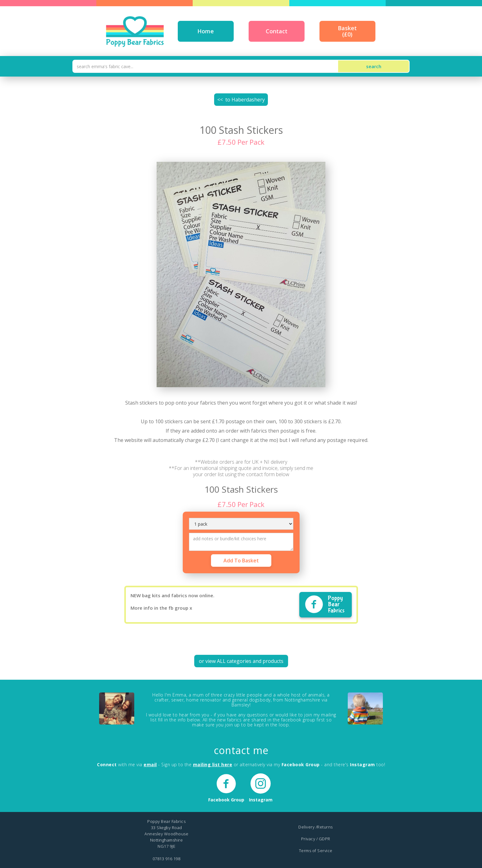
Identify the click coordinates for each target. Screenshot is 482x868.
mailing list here (212, 764)
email (150, 764)
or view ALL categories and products (241, 661)
